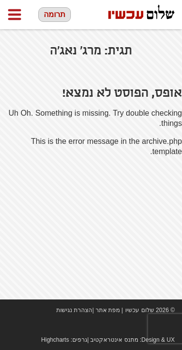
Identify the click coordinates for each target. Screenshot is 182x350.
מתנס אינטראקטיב (114, 339)
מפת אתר (108, 310)
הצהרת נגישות (74, 310)
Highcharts (55, 339)
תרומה (55, 14)
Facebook (141, 326)
